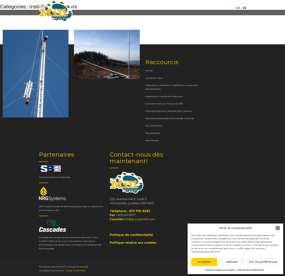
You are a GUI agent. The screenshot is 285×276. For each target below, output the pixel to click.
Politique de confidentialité (250, 269)
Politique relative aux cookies (220, 269)
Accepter (204, 261)
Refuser (232, 261)
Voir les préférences (263, 261)
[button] (278, 228)
